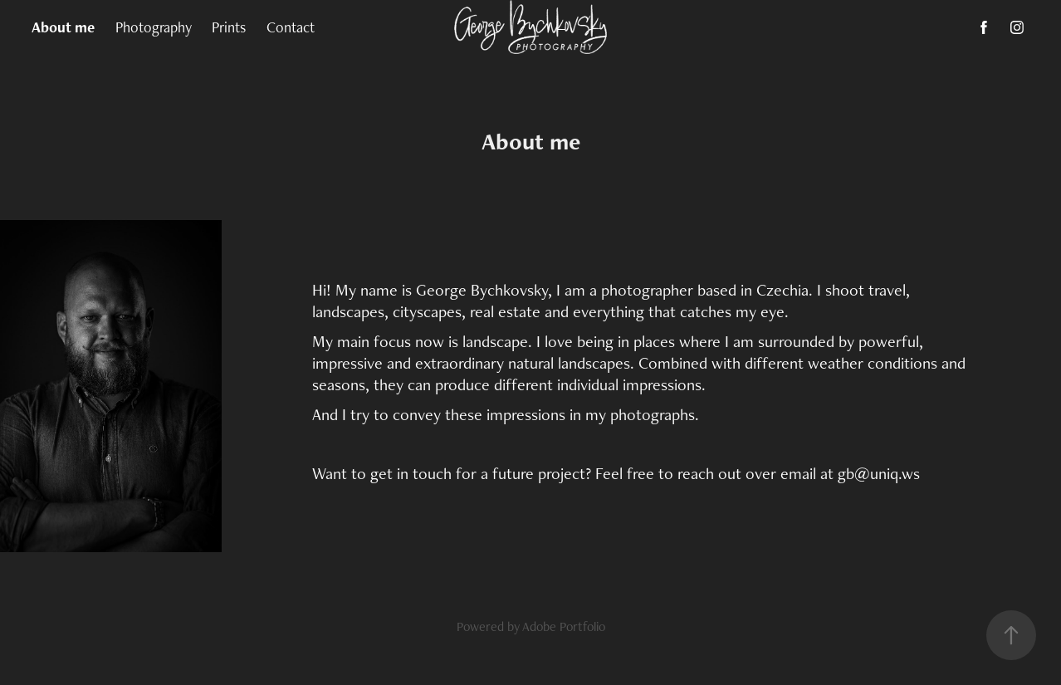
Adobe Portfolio (563, 626)
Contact (290, 27)
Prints (229, 27)
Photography (153, 27)
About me (63, 27)
